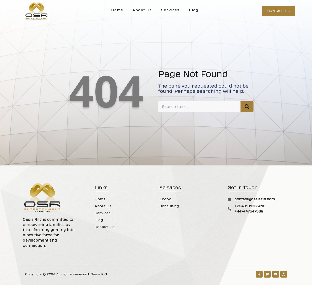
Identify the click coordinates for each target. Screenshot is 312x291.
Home (117, 10)
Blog (193, 10)
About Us (142, 10)
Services (170, 10)
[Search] (247, 121)
